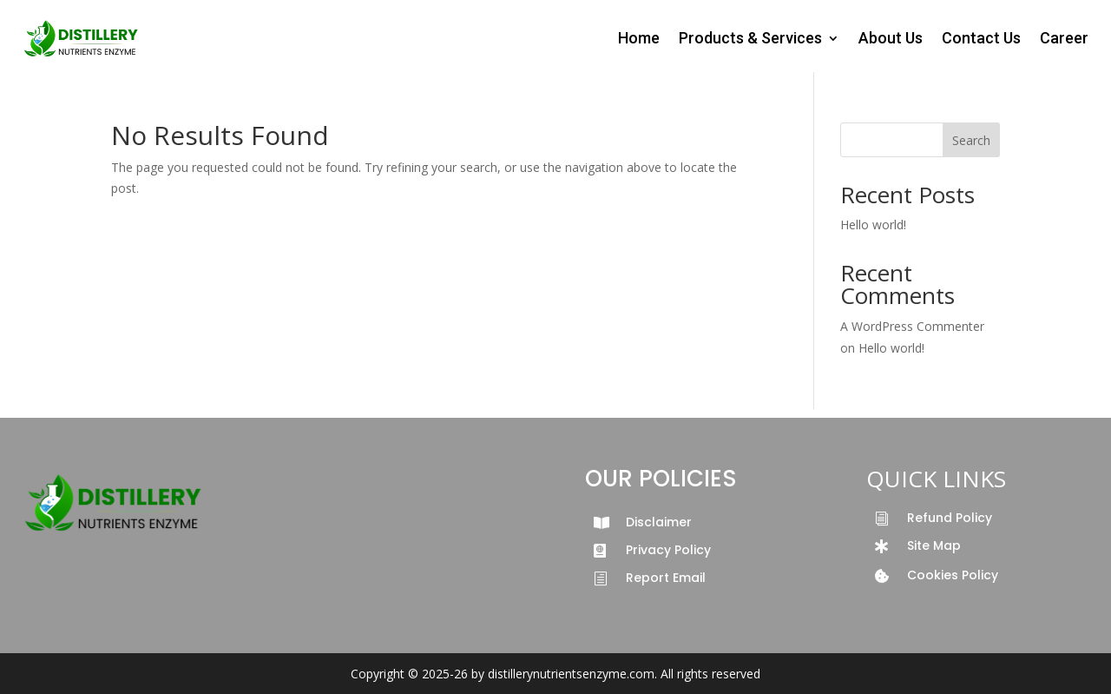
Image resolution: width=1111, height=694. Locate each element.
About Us (890, 38)
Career (1064, 38)
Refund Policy (949, 517)
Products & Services (750, 38)
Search (971, 140)
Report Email (666, 577)
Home (639, 38)
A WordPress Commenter (912, 326)
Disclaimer (659, 522)
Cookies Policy (952, 575)
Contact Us (981, 38)
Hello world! (873, 224)
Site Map (934, 545)
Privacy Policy (668, 550)
